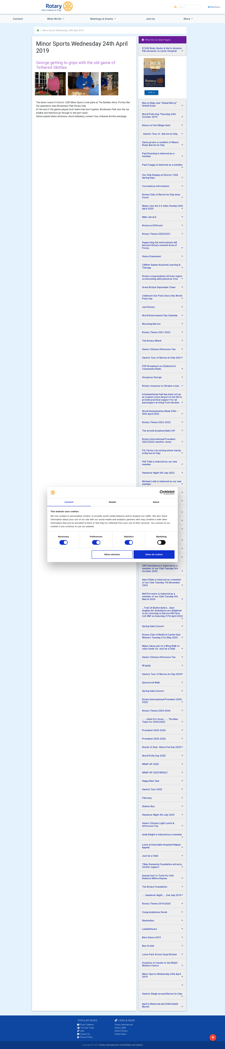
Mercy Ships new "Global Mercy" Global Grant (159, 104)
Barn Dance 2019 (151, 937)
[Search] (189, 7)
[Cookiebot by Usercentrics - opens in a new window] (162, 492)
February (147, 797)
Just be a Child (150, 855)
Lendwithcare (149, 929)
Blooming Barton (151, 323)
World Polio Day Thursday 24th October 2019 (159, 115)
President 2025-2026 (154, 730)
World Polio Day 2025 (154, 755)
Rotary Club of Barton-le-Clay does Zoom (161, 196)
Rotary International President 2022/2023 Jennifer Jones (158, 440)
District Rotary (121, 1031)
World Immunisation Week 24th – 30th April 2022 (160, 412)
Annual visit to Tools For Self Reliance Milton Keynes (158, 877)
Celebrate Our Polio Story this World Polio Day (162, 297)
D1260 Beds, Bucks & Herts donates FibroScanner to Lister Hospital (162, 49)
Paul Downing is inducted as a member (158, 155)
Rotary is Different (152, 225)
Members (214, 7)
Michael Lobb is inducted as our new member (161, 483)
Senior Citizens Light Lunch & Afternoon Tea (158, 824)
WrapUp (146, 665)
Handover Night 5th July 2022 (158, 472)
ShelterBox (148, 920)
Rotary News (120, 1034)
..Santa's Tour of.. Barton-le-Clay (160, 133)
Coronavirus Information (155, 186)
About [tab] (156, 502)
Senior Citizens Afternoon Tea (158, 349)
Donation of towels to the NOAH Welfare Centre (159, 964)
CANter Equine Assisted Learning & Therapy (161, 266)
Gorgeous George (152, 377)
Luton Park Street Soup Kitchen (159, 954)
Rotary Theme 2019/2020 (156, 903)
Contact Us (83, 1034)
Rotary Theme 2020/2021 (156, 233)
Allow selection (112, 554)
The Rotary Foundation (154, 886)
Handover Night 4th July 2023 (158, 814)
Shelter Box (148, 806)
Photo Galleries (85, 1024)
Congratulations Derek (154, 912)
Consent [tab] (69, 502)
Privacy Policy (85, 1037)
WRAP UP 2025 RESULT (155, 772)
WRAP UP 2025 (150, 764)
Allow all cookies (154, 554)
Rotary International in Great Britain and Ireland (120, 1045)
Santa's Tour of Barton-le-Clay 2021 (162, 357)
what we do (54, 18)
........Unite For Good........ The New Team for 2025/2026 (160, 720)
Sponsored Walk (151, 682)
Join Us (150, 18)
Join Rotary (148, 307)
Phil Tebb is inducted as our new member (159, 463)
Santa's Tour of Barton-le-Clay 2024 (162, 674)
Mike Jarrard (149, 217)
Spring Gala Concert (153, 626)
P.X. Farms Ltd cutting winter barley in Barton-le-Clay (161, 452)
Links (80, 1031)
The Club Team (85, 1028)
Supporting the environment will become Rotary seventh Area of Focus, (159, 245)
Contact (18, 18)
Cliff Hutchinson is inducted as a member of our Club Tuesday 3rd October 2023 (160, 568)
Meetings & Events (102, 18)
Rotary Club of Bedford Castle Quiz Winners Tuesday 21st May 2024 (161, 636)
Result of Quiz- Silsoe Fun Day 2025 (161, 747)
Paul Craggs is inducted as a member (162, 164)
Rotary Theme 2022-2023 (156, 422)
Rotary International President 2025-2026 (162, 701)
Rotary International (124, 1024)
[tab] (162, 49)
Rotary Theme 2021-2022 (156, 332)
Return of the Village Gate (156, 125)
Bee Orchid (148, 945)
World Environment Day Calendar (160, 315)
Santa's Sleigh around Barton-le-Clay (162, 993)
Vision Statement (151, 256)
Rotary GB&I (120, 1028)
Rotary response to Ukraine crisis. (161, 385)
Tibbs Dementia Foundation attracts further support (162, 865)
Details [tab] (112, 502)
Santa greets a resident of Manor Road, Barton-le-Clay (160, 143)
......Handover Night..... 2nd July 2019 (161, 895)
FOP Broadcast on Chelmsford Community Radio (159, 367)
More (187, 18)
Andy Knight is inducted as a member (162, 834)
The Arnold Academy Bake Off (158, 430)
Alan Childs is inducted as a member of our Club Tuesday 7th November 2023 (161, 582)
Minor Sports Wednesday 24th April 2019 (161, 975)
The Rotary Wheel (151, 340)
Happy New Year (150, 780)
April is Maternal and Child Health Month (160, 1005)
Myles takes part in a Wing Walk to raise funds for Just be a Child (161, 647)
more (151, 92)
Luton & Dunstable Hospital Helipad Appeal (161, 846)
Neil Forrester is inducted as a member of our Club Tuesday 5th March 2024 (160, 596)
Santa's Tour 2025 (152, 789)
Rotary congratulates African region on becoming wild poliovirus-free (162, 277)
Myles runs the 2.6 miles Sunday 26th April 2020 (162, 207)
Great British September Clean (158, 287)
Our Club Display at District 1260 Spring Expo (160, 176)
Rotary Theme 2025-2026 (156, 710)
